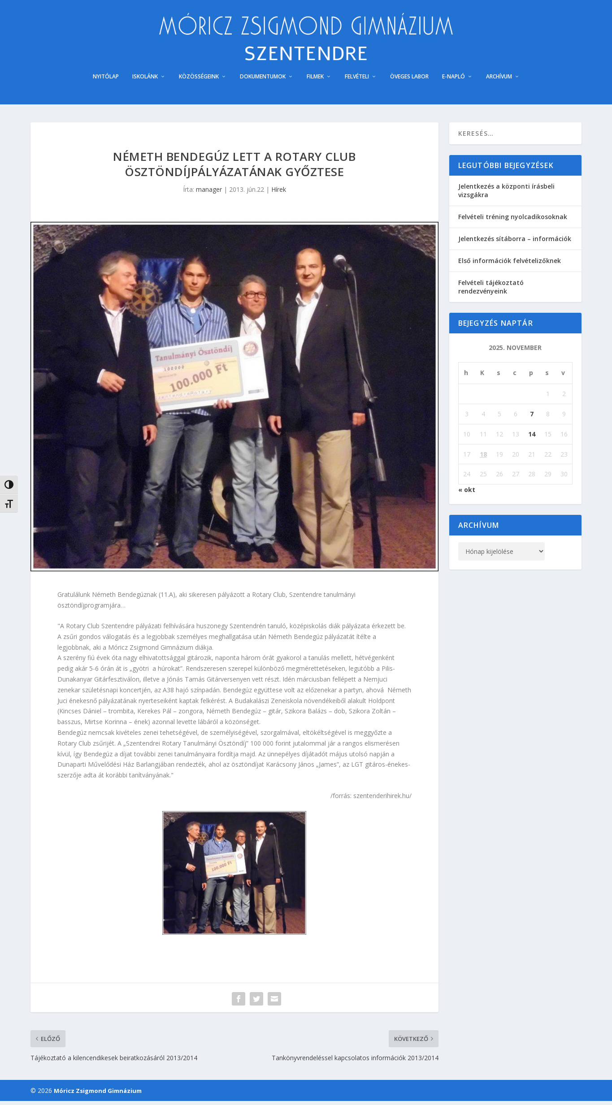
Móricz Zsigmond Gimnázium (98, 1095)
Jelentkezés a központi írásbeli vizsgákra (506, 194)
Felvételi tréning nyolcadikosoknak (512, 220)
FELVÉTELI (357, 81)
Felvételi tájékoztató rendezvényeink (491, 291)
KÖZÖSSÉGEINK (199, 81)
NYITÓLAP (106, 81)
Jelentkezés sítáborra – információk (514, 243)
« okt (466, 494)
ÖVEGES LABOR (409, 81)
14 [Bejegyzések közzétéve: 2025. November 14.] (531, 438)
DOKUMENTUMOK (263, 81)
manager (209, 194)
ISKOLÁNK (145, 81)
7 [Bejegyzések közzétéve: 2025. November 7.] (532, 418)
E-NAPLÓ (453, 81)
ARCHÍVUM (499, 81)
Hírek (278, 194)
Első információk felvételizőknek (509, 265)
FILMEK (315, 81)
